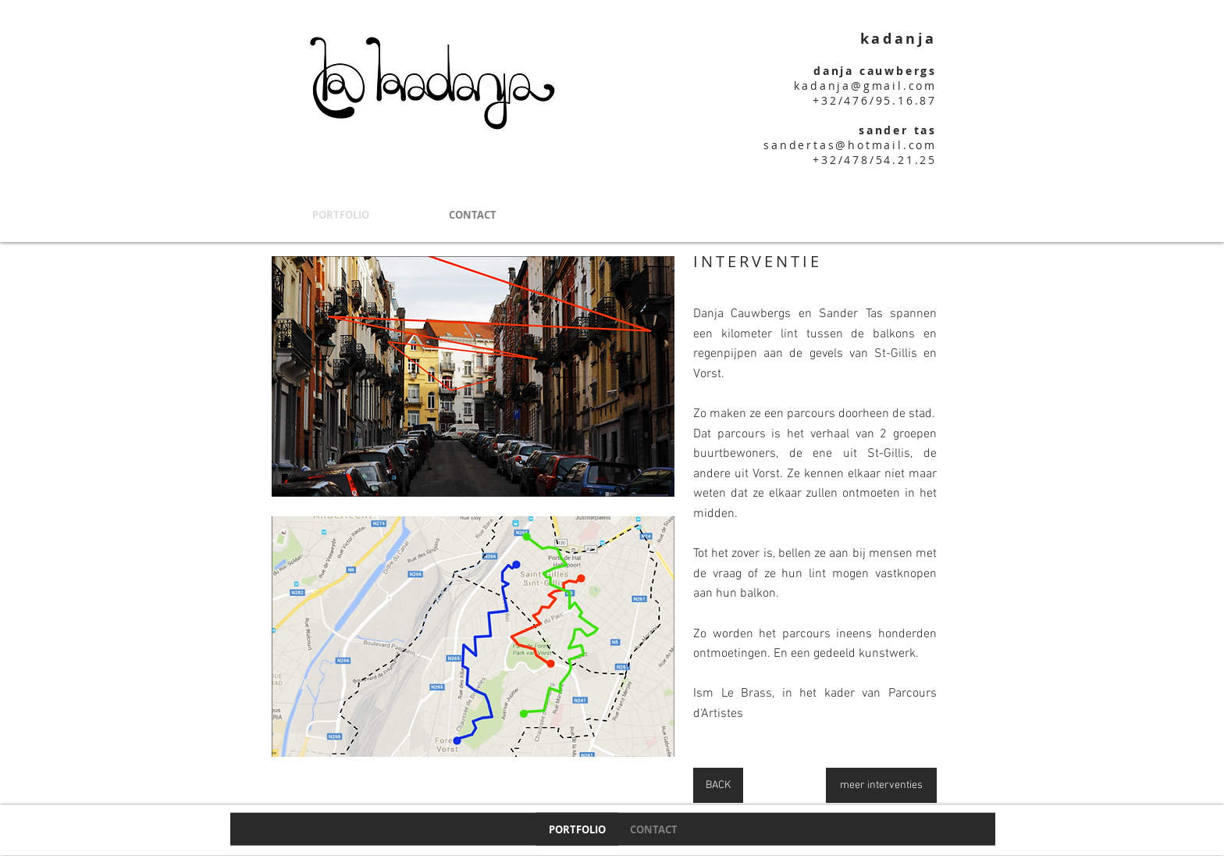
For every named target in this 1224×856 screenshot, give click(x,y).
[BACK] (718, 785)
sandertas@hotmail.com (850, 144)
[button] (473, 376)
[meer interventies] (881, 785)
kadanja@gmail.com (865, 85)
